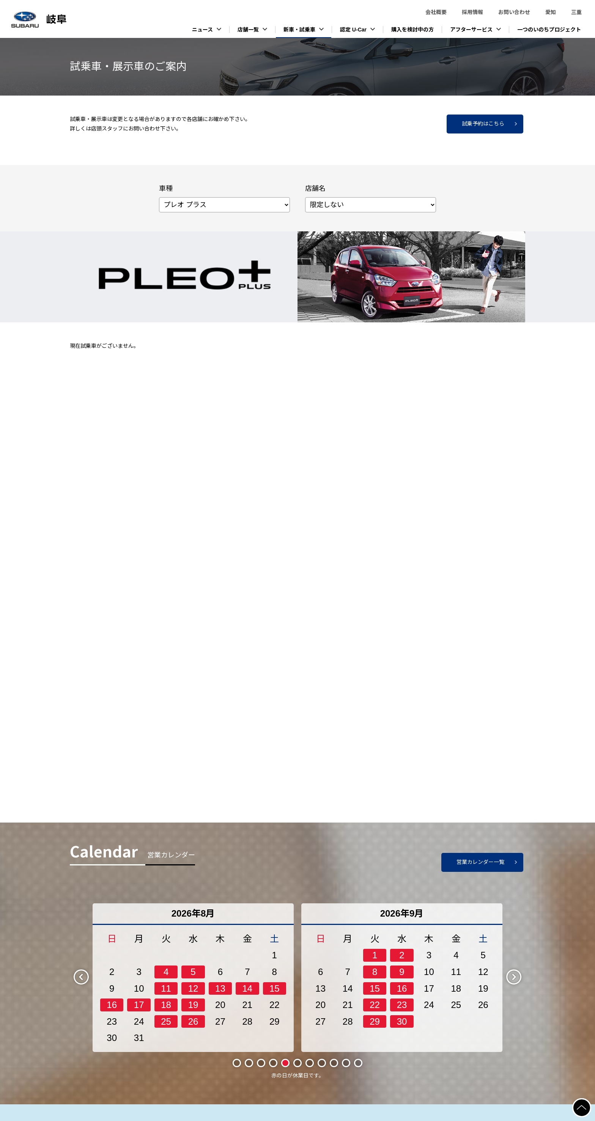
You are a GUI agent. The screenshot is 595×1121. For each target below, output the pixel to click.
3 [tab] (261, 1063)
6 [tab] (297, 1063)
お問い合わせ (514, 12)
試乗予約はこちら (483, 124)
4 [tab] (273, 1063)
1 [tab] (237, 1063)
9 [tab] (334, 1063)
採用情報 (472, 12)
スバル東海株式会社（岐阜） (57, 19)
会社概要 (436, 12)
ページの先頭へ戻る (590, 1103)
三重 (576, 12)
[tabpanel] (193, 977)
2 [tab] (249, 1063)
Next (520, 976)
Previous (88, 976)
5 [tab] (285, 1063)
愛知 (550, 12)
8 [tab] (322, 1063)
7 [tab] (309, 1063)
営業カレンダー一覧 (480, 862)
